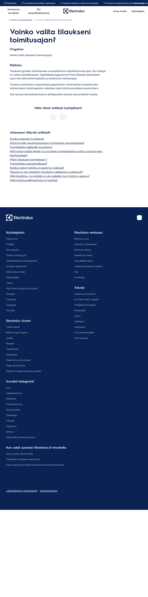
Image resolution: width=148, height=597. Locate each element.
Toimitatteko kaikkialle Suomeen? (31, 147)
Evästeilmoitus (48, 491)
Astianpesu (79, 326)
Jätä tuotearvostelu (15, 271)
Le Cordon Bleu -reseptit (86, 299)
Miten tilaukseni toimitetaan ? (28, 159)
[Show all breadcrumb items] (5, 19)
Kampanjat (138, 3)
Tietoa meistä (12, 326)
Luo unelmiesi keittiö (84, 332)
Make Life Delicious (15, 365)
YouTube (10, 310)
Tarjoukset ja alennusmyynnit (20, 437)
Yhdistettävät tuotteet (85, 304)
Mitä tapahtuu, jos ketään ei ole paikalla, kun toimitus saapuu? (49, 176)
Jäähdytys (79, 321)
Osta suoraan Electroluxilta (19, 453)
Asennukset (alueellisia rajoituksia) (38, 3)
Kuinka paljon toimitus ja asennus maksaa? (37, 167)
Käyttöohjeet (12, 277)
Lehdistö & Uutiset (83, 255)
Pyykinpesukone (14, 404)
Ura (76, 271)
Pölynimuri (11, 426)
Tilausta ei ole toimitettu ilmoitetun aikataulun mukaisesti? (46, 172)
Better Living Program (16, 332)
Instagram (11, 304)
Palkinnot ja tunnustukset (18, 360)
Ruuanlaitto (80, 310)
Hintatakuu (10, 3)
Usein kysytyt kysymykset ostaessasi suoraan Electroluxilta (35, 464)
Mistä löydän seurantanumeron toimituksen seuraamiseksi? (47, 143)
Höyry (77, 315)
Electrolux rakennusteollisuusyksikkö (23, 371)
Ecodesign (79, 277)
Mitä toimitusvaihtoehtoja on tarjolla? (34, 180)
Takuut (9, 282)
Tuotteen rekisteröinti (16, 266)
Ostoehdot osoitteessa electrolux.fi (23, 459)
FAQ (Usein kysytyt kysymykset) (22, 288)
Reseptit (10, 343)
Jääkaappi (11, 415)
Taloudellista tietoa (83, 260)
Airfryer (9, 431)
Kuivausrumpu (13, 409)
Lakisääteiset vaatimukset (21, 491)
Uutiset (9, 337)
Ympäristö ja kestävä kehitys (88, 266)
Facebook (11, 299)
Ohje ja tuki (11, 238)
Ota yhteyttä (12, 249)
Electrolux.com (81, 238)
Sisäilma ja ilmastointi (84, 293)
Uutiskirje (10, 293)
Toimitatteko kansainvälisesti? (28, 163)
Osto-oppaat (81, 337)
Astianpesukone (14, 393)
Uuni (8, 387)
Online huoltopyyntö (16, 255)
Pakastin (10, 420)
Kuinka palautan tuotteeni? (27, 138)
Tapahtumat (12, 349)
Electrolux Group (82, 249)
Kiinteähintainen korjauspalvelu (21, 260)
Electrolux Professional (85, 244)
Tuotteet (10, 244)
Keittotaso (11, 398)
